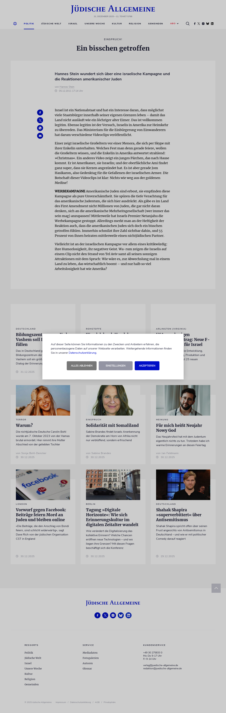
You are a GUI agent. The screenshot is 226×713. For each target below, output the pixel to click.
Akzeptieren (147, 365)
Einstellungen (115, 365)
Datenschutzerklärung (82, 353)
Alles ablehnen (81, 365)
